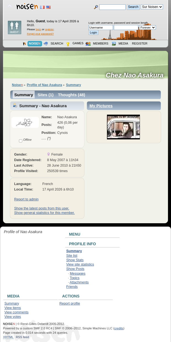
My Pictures (100, 105)
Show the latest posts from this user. (41, 208)
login (38, 29)
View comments (16, 312)
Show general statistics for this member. (44, 213)
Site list (71, 256)
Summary (23, 94)
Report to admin (26, 199)
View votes (12, 317)
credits (118, 328)
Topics (74, 278)
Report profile (69, 303)
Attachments (79, 282)
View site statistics (80, 264)
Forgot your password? (40, 33)
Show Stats (75, 260)
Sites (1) (45, 94)
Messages (77, 273)
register (49, 29)
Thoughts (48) (71, 94)
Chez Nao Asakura (136, 75)
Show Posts (75, 269)
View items (12, 308)
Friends (72, 287)
